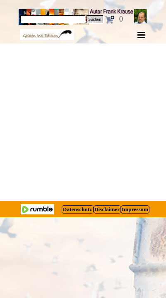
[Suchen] (53, 19)
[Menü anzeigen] (141, 35)
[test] (78, 209)
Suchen (94, 19)
